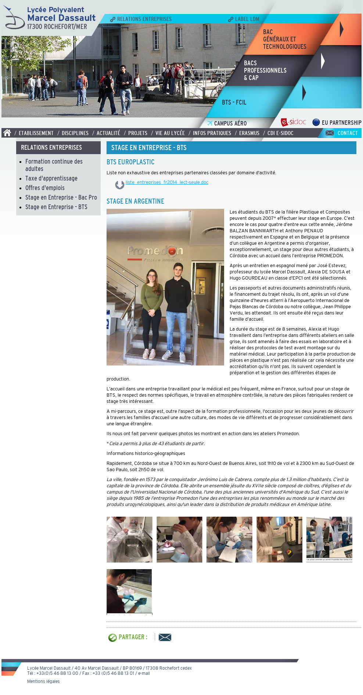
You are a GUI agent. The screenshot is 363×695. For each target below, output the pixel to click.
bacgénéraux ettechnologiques (284, 39)
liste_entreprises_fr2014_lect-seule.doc (167, 182)
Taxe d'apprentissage (51, 178)
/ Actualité (106, 133)
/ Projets (135, 133)
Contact (348, 133)
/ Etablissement (34, 133)
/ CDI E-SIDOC (278, 133)
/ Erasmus (247, 133)
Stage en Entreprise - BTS (56, 207)
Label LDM (243, 18)
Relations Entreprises (141, 18)
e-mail (144, 673)
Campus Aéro (227, 123)
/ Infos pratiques (209, 133)
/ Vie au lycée (168, 133)
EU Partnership (337, 122)
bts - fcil (234, 102)
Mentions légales (43, 681)
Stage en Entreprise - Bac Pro (61, 197)
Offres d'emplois (45, 188)
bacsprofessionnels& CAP (265, 70)
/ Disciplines (73, 133)
